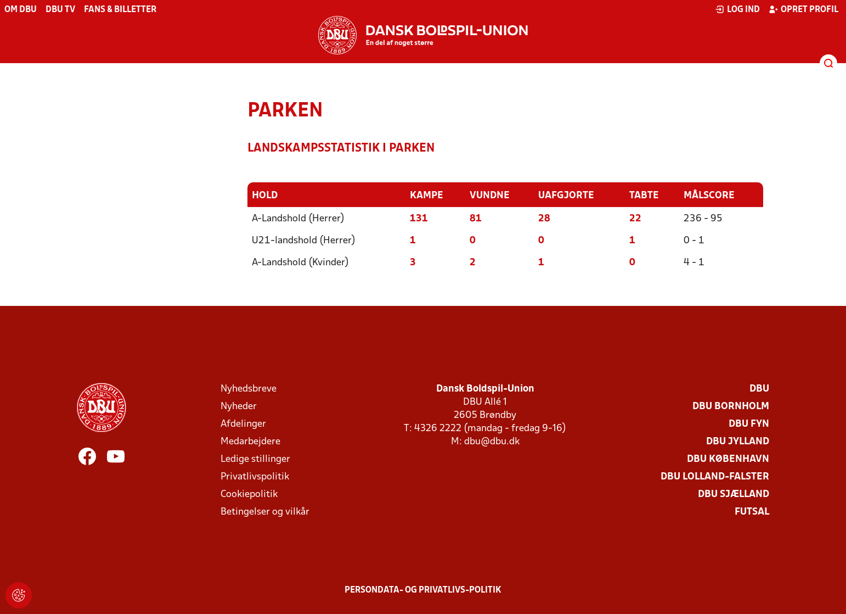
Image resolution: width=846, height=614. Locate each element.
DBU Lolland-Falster (715, 477)
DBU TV (60, 10)
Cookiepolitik (249, 494)
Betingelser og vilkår (265, 512)
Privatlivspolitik (255, 477)
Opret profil (803, 9)
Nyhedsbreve (249, 389)
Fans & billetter (120, 10)
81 (476, 219)
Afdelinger (243, 424)
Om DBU (20, 10)
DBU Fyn (749, 424)
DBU (759, 389)
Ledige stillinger (255, 459)
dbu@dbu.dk (492, 441)
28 (544, 219)
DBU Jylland (737, 441)
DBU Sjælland (733, 494)
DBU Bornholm (730, 406)
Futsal (752, 512)
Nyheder (239, 406)
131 (419, 219)
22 (635, 219)
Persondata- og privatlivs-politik (423, 590)
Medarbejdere (250, 441)
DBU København (728, 459)
